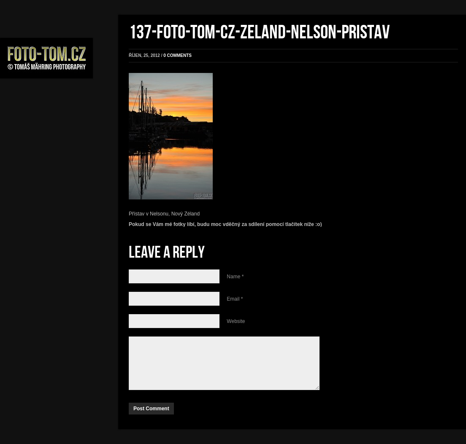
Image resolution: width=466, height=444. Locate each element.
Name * (235, 277)
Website (236, 321)
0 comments (177, 55)
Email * (235, 299)
